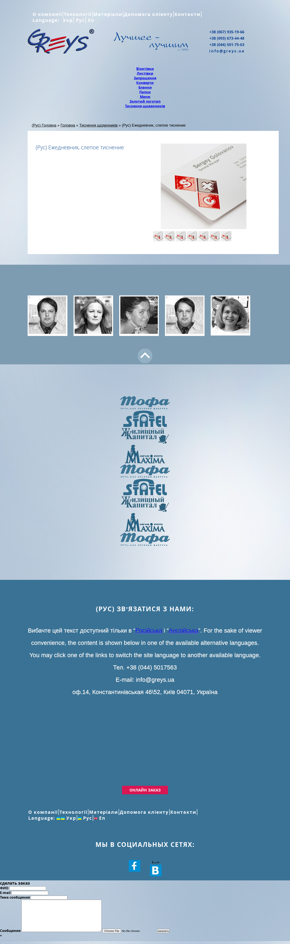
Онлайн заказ (145, 790)
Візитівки (145, 68)
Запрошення (145, 78)
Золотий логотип (145, 101)
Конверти (145, 82)
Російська (148, 630)
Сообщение (10, 937)
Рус (79, 20)
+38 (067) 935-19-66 (226, 31)
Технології (78, 14)
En (90, 20)
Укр (67, 20)
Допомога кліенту (148, 14)
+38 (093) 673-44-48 (226, 38)
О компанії (47, 14)
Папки (145, 92)
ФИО (4, 888)
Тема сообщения (15, 897)
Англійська (183, 630)
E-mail (5, 892)
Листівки (145, 73)
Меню (145, 96)
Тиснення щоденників (145, 106)
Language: (47, 20)
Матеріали (107, 14)
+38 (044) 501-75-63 (226, 44)
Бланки (145, 87)
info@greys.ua (227, 50)
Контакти (187, 14)
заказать (172, 937)
